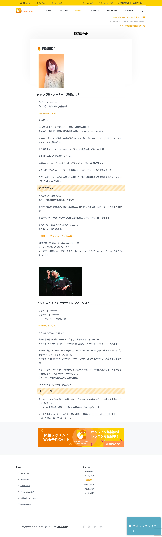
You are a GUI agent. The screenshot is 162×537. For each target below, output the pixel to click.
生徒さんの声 (89, 491)
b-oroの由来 (89, 3)
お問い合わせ (41, 3)
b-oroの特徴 (89, 474)
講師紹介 (89, 483)
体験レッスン (89, 487)
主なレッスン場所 (107, 3)
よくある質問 (89, 496)
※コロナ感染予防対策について (132, 28)
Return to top (62, 529)
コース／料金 (89, 478)
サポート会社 (25, 507)
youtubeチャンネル (47, 116)
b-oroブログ (58, 3)
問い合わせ (24, 482)
